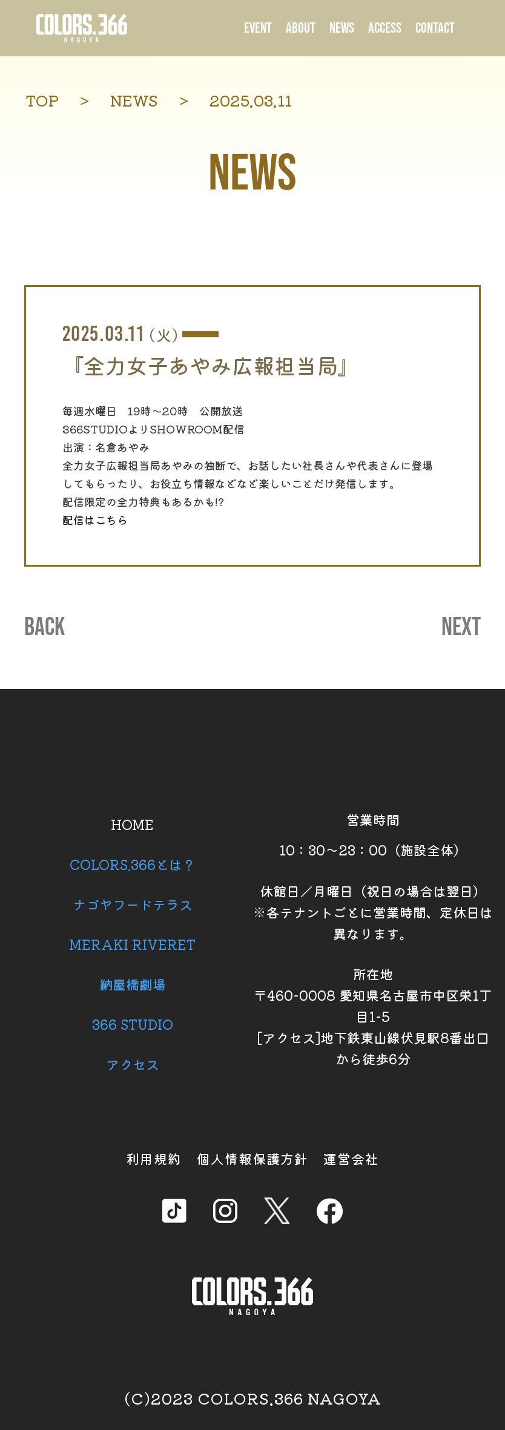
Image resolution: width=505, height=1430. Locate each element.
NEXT (461, 628)
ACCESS (384, 28)
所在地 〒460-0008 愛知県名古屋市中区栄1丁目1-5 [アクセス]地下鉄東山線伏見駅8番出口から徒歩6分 (373, 1016)
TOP (42, 100)
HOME (132, 824)
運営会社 (351, 1158)
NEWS (341, 28)
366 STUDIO (132, 1023)
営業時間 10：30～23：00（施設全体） (373, 834)
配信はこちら (95, 519)
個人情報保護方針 (252, 1158)
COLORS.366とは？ (133, 864)
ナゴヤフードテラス (133, 904)
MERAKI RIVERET (132, 944)
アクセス (132, 1063)
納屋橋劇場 (132, 983)
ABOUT (300, 28)
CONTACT (435, 28)
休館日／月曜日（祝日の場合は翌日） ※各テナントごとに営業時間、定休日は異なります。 (373, 912)
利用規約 (154, 1158)
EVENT (258, 28)
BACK (44, 628)
